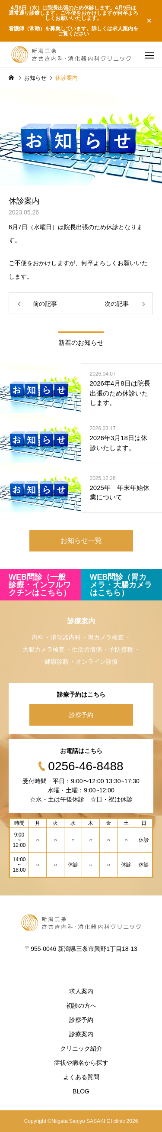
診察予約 (81, 714)
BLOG (81, 1091)
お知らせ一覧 (81, 540)
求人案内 (81, 991)
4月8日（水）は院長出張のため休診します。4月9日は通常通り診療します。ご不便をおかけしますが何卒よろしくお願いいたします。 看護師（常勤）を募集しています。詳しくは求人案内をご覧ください (73, 20)
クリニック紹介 (81, 1048)
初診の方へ (81, 1005)
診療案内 (81, 1034)
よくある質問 (81, 1077)
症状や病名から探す (81, 1062)
